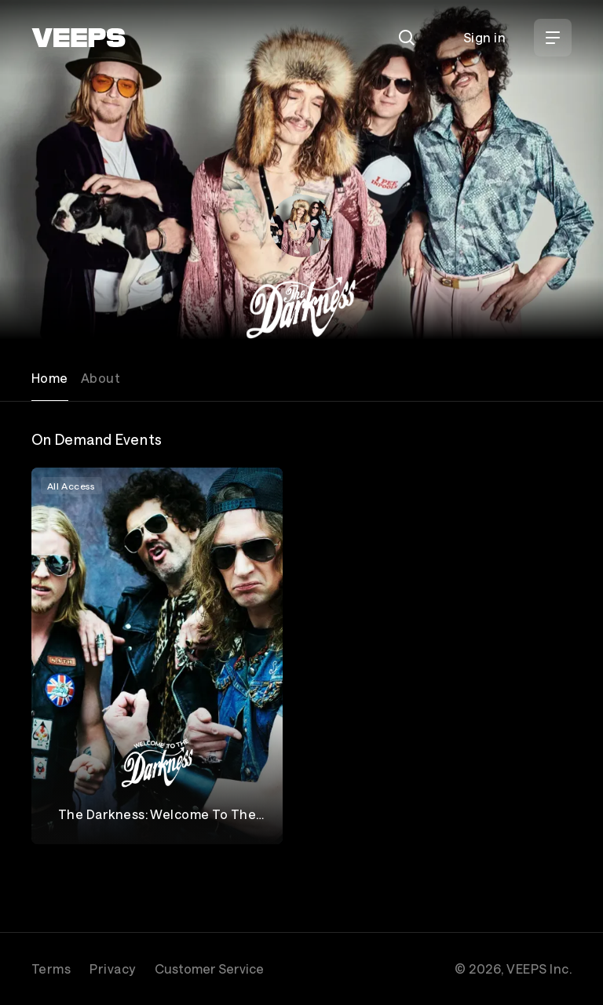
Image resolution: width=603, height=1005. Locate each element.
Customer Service (209, 968)
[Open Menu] (553, 37)
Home (49, 377)
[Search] (407, 37)
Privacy (112, 968)
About (100, 377)
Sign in (484, 37)
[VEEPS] (78, 37)
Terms (51, 968)
